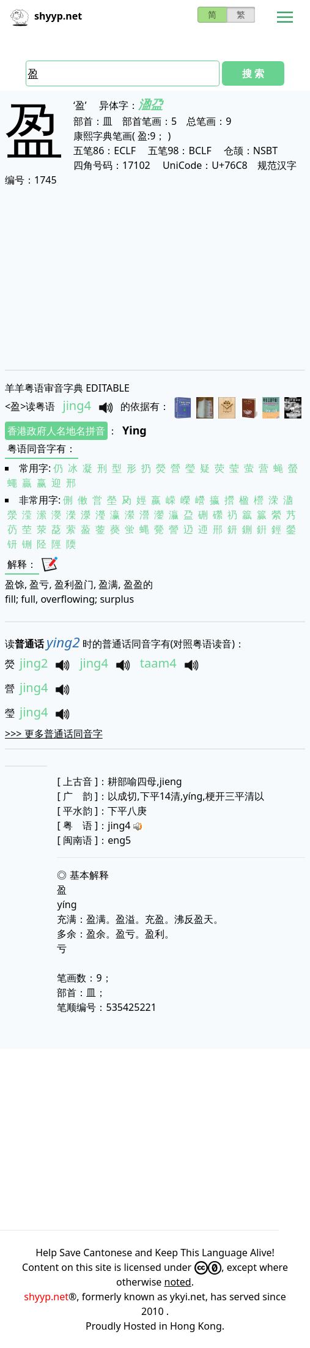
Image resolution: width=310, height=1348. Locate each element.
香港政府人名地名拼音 (56, 431)
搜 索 (253, 73)
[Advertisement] (155, 277)
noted (177, 1282)
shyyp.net (46, 1296)
